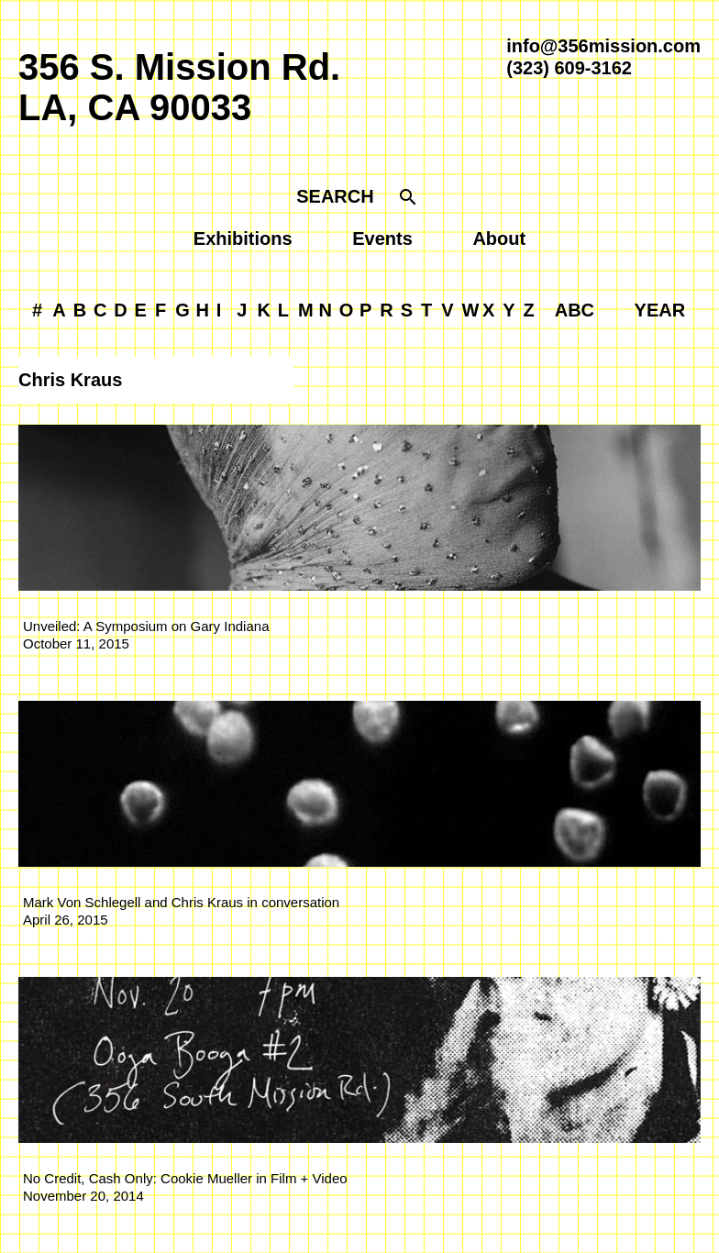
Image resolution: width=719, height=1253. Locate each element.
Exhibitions (243, 238)
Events (382, 238)
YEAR (660, 310)
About (498, 238)
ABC (574, 310)
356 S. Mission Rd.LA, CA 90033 (179, 87)
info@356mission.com (603, 46)
